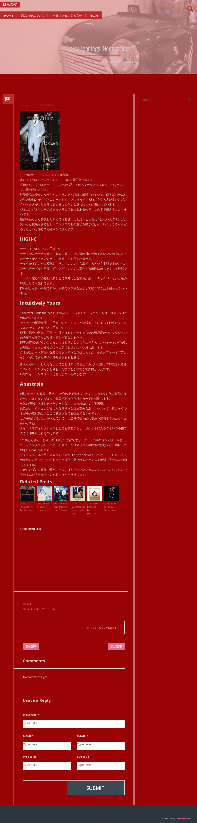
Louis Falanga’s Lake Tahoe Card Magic (77, 508)
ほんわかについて (33, 15)
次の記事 (116, 646)
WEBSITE (29, 756)
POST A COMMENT (103, 628)
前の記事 (31, 646)
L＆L (37, 609)
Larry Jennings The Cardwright (27, 507)
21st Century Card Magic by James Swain (61, 507)
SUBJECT (83, 756)
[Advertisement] (74, 558)
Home (63, 61)
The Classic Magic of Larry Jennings (93, 508)
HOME (8, 15)
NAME (28, 736)
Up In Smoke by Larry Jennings (43, 507)
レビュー (88, 61)
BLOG (94, 15)
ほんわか (10, 4)
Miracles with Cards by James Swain (111, 507)
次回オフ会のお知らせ (67, 15)
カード (46, 609)
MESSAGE (31, 714)
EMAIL (82, 736)
